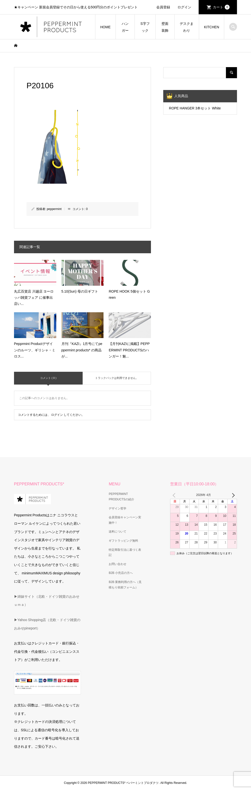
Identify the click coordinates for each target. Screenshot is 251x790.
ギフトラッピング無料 (123, 540)
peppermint (54, 209)
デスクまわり (186, 27)
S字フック (144, 27)
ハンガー (125, 27)
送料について (117, 531)
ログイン (184, 7)
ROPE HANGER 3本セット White (195, 108)
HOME (105, 27)
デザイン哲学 (117, 508)
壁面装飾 (165, 27)
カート (221, 7)
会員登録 (163, 7)
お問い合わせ (117, 564)
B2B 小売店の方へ (121, 573)
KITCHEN (211, 27)
